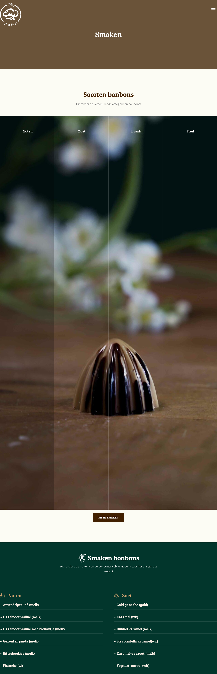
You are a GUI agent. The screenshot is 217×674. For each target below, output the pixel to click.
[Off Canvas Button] (213, 8)
